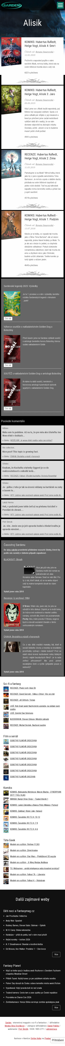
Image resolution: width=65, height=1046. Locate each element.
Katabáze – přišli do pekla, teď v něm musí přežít (26, 935)
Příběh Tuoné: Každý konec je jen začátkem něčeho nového (31, 978)
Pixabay (47, 1038)
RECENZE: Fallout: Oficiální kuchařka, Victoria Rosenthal (33, 476)
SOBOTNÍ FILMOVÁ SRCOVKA (22, 776)
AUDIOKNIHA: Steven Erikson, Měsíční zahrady (29, 719)
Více (56, 954)
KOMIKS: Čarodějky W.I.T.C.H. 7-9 (24, 823)
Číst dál (8, 318)
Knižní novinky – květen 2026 (18, 939)
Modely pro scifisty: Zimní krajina (24, 850)
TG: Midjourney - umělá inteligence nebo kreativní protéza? (34, 868)
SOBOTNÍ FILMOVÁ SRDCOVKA (23, 740)
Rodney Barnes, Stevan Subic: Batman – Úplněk (26, 925)
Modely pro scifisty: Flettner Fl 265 (24, 844)
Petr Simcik (7, 522)
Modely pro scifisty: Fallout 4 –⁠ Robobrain (27, 880)
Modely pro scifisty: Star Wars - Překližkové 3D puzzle (33, 856)
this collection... (8, 447)
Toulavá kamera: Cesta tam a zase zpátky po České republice (31, 992)
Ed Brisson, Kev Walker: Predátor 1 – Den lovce (26, 949)
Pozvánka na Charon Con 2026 (18, 997)
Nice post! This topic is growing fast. (20, 451)
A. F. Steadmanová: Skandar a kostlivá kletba (24, 944)
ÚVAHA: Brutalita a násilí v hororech (25, 456)
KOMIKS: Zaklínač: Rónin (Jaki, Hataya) (26, 811)
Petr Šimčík (23, 1029)
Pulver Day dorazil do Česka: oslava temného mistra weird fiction (33, 983)
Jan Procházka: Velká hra (16, 916)
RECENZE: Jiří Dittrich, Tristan (22, 700)
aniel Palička (54, 1026)
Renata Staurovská (44, 51)
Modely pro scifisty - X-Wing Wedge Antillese (29, 862)
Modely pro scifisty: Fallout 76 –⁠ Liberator (27, 874)
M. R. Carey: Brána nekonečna (18, 930)
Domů (4, 34)
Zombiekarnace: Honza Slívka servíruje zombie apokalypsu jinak (32, 1002)
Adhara (5, 428)
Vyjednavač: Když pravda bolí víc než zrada (24, 988)
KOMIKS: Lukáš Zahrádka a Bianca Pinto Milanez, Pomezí (34, 805)
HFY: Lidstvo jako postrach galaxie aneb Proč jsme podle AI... (36, 495)
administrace (51, 1029)
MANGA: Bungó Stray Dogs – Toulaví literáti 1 (29, 799)
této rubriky (12, 550)
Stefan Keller (36, 1038)
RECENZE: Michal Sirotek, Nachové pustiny (28, 725)
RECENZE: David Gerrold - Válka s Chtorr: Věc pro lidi (32, 694)
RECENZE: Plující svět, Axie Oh (23, 688)
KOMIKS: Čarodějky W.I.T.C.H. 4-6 (24, 829)
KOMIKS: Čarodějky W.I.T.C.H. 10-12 (25, 817)
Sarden (8, 1022)
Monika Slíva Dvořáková (14, 1026)
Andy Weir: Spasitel (14, 920)
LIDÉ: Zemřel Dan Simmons (21, 713)
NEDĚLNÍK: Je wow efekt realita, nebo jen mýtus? (31, 440)
